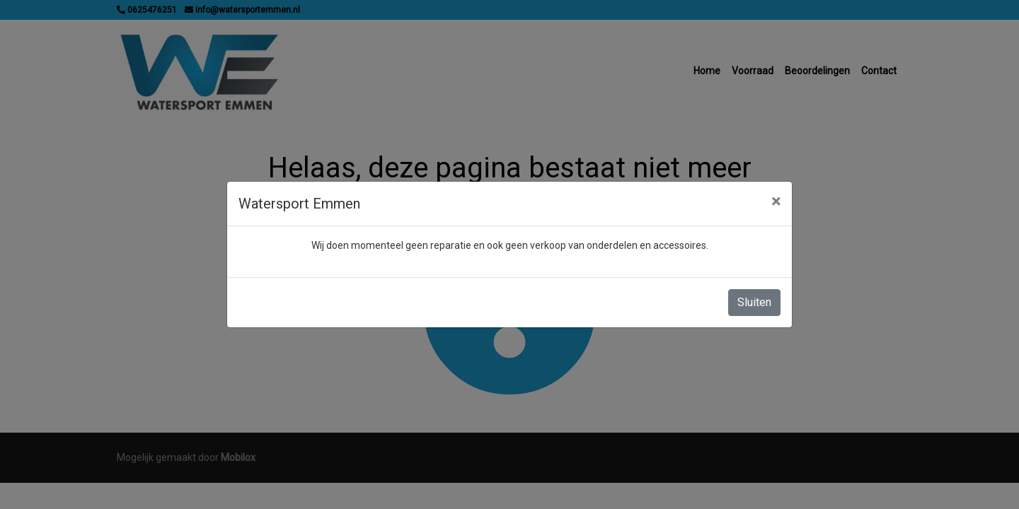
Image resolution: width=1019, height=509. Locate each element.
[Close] (776, 201)
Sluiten (754, 302)
